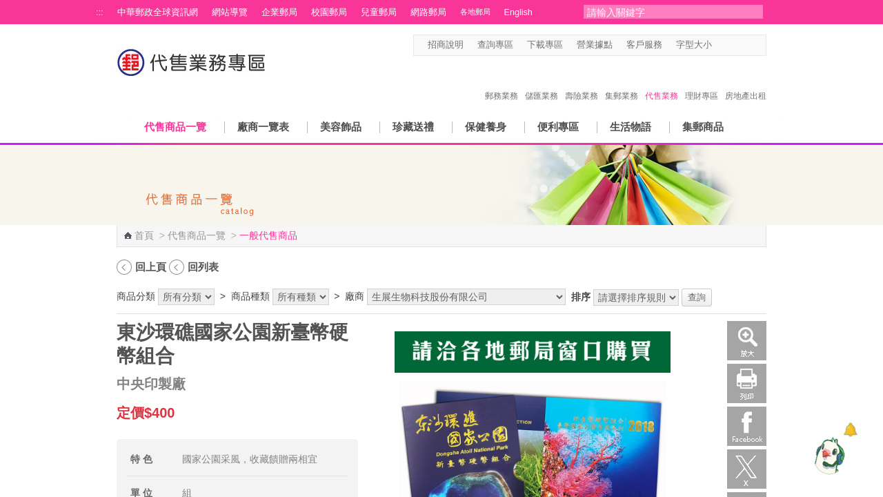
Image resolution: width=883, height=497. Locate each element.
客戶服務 (644, 45)
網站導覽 (230, 12)
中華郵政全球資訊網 (157, 12)
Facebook (746, 426)
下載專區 (545, 45)
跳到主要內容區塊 (7, 7)
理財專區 (701, 81)
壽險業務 (581, 81)
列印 (746, 383)
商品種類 (250, 296)
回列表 (203, 267)
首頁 (144, 235)
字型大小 (694, 45)
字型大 (747, 45)
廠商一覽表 (263, 127)
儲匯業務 (541, 81)
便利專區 (558, 127)
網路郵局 (428, 12)
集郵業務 (621, 81)
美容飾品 (340, 127)
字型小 (720, 45)
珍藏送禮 (413, 127)
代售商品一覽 (175, 127)
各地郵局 (475, 12)
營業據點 (595, 45)
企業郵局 (279, 12)
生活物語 (630, 127)
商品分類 (136, 296)
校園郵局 (329, 12)
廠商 (354, 296)
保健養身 (485, 127)
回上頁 (150, 267)
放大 (746, 340)
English (518, 12)
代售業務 (661, 81)
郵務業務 (501, 81)
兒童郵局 (379, 12)
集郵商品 (703, 127)
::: (99, 12)
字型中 (733, 45)
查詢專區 (495, 45)
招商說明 (446, 45)
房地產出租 (745, 81)
